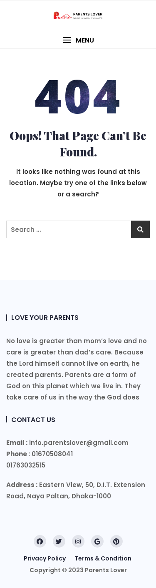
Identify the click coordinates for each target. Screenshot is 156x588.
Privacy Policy (45, 558)
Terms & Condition (102, 558)
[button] (78, 40)
